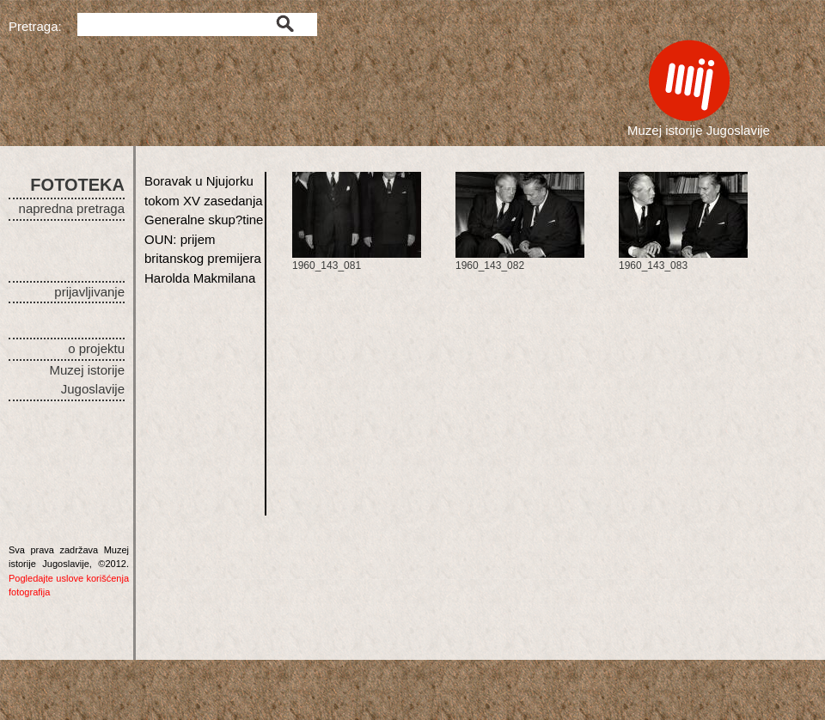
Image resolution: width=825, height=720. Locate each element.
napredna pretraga (72, 208)
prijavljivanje (89, 291)
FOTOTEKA (77, 184)
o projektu (96, 348)
